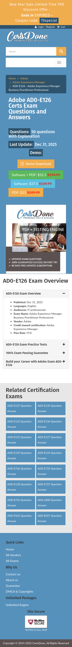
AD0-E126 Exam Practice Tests (26, 344)
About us (12, 580)
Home (12, 78)
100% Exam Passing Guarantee (27, 353)
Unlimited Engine (17, 605)
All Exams (12, 560)
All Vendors (13, 555)
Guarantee (13, 585)
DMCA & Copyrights (19, 591)
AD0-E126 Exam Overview (23, 293)
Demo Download (36, 164)
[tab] (36, 293)
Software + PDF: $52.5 (36, 175)
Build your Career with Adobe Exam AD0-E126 (34, 363)
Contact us (13, 574)
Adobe (24, 78)
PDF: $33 (26, 192)
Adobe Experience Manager (28, 82)
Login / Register (45, 26)
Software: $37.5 (33, 183)
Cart (61, 26)
